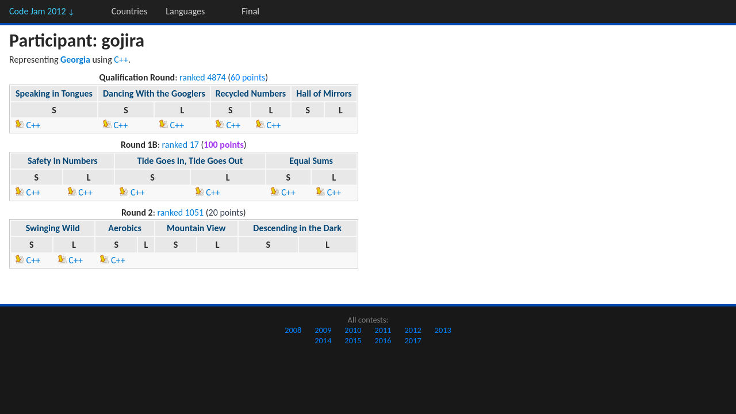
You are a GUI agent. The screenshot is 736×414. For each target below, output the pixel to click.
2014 (323, 340)
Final (250, 11)
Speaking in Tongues (54, 93)
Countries (129, 11)
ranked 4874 (202, 77)
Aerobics (124, 228)
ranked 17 (180, 144)
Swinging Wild (53, 228)
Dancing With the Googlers (154, 93)
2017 (413, 340)
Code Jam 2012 (42, 11)
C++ (121, 59)
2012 (413, 330)
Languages (185, 11)
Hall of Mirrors (323, 93)
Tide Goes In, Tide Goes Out (190, 160)
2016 (382, 340)
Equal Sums (311, 160)
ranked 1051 (181, 212)
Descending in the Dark (297, 228)
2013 (443, 330)
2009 (323, 330)
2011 (382, 330)
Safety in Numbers (63, 160)
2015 (352, 340)
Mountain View (196, 228)
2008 (293, 330)
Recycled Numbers (251, 93)
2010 (352, 330)
